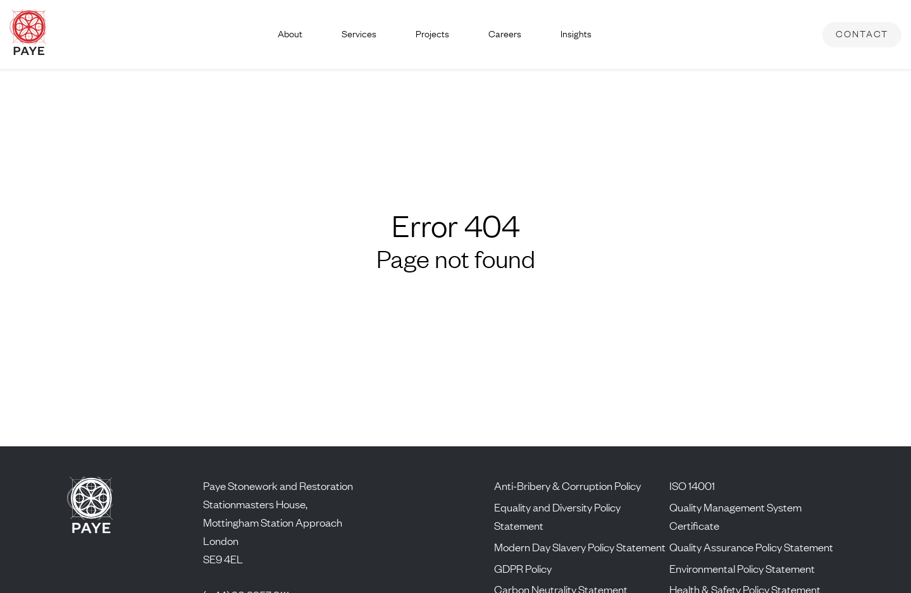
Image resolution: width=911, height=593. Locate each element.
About (290, 34)
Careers (504, 34)
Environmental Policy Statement (742, 568)
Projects (432, 34)
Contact (862, 34)
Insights (576, 34)
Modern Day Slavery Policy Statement (580, 547)
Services (359, 34)
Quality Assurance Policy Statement (751, 547)
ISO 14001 (692, 485)
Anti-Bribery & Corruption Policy (567, 485)
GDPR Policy (523, 568)
